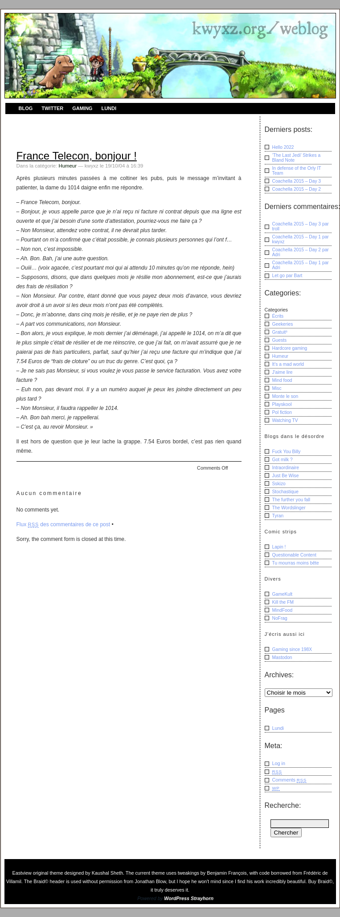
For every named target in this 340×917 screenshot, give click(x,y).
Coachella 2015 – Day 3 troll (300, 226)
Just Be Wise (285, 475)
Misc (277, 388)
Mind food (282, 380)
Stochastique (285, 491)
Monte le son (285, 396)
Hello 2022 (283, 147)
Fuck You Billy (286, 451)
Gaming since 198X (292, 649)
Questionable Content (294, 555)
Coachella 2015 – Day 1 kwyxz (300, 239)
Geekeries (282, 324)
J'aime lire (282, 372)
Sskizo (279, 483)
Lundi (108, 108)
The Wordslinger (289, 507)
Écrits (278, 316)
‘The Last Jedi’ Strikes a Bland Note (296, 158)
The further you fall (291, 499)
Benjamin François (226, 873)
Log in (279, 763)
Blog (26, 108)
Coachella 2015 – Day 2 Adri (300, 252)
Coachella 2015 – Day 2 (296, 189)
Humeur (67, 165)
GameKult (282, 594)
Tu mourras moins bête (295, 563)
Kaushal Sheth (107, 873)
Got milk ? (282, 459)
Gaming (82, 108)
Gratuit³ (279, 332)
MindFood (282, 610)
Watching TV (285, 420)
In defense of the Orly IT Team (296, 171)
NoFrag (279, 618)
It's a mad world (288, 364)
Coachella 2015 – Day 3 (296, 181)
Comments (289, 780)
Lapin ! (279, 546)
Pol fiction (282, 412)
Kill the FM (283, 602)
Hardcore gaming (289, 348)
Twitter (52, 108)
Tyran (278, 515)
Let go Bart (287, 275)
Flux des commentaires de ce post (63, 524)
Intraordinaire (285, 467)
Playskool (282, 404)
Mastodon (282, 657)
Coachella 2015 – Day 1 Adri (300, 265)
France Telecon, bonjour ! (76, 156)
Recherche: (283, 805)
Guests (279, 340)
